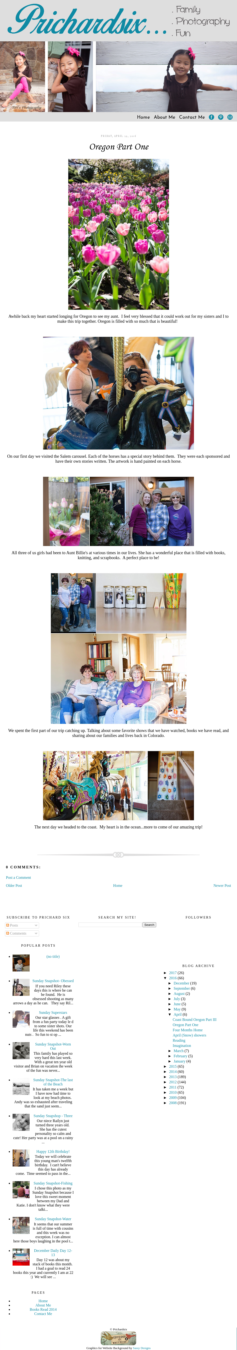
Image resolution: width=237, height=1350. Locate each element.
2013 (173, 1077)
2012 (173, 1082)
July (177, 999)
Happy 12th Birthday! (53, 1152)
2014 (173, 1072)
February (181, 1056)
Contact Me (192, 117)
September (182, 988)
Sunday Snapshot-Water (53, 1219)
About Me (164, 117)
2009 (173, 1098)
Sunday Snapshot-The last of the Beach (53, 1082)
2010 (173, 1092)
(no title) (53, 956)
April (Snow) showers (189, 1035)
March (179, 1051)
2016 (173, 978)
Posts (12, 925)
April (178, 1014)
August (180, 994)
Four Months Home (188, 1030)
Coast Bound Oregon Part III (195, 1020)
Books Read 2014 (43, 1309)
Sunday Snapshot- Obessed (53, 981)
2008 (173, 1103)
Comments (16, 933)
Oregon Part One (118, 147)
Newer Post (222, 886)
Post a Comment (18, 877)
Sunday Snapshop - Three (53, 1116)
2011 (173, 1087)
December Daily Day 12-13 (53, 1253)
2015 (173, 1066)
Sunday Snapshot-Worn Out (53, 1046)
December (182, 983)
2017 (173, 973)
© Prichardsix (118, 1329)
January (180, 1061)
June (178, 1004)
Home (143, 117)
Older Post (14, 886)
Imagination (182, 1046)
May (178, 1009)
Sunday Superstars (53, 1012)
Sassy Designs (142, 1348)
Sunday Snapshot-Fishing (53, 1183)
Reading (179, 1040)
